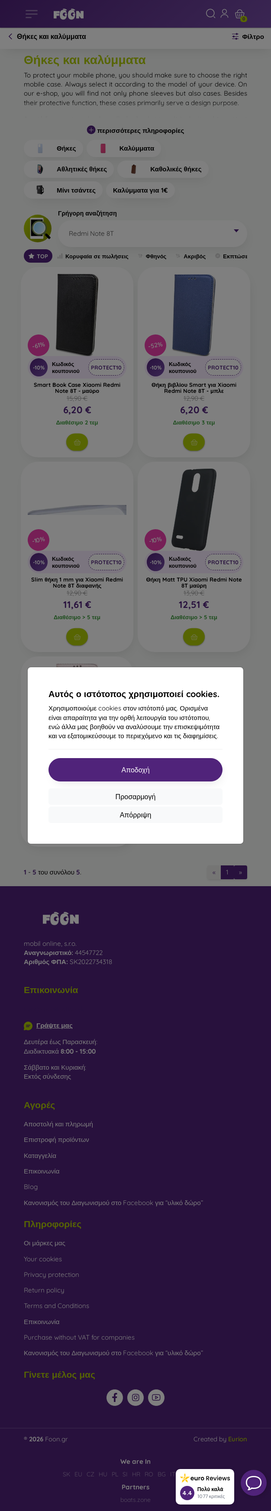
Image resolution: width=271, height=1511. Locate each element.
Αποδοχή (135, 769)
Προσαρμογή (136, 796)
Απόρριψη (136, 814)
